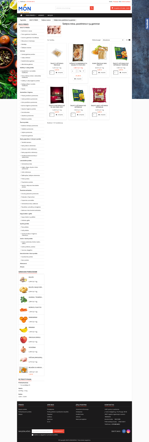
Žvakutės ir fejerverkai (27, 197)
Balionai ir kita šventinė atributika (31, 210)
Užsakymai (79, 412)
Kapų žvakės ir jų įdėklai (28, 217)
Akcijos (50, 15)
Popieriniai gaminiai (27, 135)
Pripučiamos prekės (27, 182)
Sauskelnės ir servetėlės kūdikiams (28, 71)
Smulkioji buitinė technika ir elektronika (29, 156)
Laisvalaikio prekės (26, 160)
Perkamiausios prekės (25, 412)
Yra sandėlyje (25, 385)
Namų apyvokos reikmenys (29, 152)
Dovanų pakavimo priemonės (30, 193)
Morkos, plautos (35, 307)
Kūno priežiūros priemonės (29, 102)
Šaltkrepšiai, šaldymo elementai (30, 175)
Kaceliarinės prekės (27, 257)
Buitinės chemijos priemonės (29, 125)
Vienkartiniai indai (26, 164)
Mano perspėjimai (81, 419)
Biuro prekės (25, 260)
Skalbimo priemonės (27, 129)
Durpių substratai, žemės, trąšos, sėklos (30, 242)
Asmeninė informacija (82, 409)
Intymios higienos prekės (28, 109)
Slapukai (49, 414)
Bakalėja (23, 44)
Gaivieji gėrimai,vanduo (28, 54)
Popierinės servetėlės (27, 200)
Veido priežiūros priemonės (29, 99)
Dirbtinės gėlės (25, 220)
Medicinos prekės (26, 119)
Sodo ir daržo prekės (26, 238)
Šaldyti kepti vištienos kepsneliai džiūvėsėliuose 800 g (99, 107)
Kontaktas (109, 405)
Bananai (32, 327)
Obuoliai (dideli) (34, 337)
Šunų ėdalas (25, 227)
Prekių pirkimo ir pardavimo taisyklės (58, 412)
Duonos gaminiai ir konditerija (30, 37)
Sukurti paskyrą (126, 1)
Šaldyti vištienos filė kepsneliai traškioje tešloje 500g (121, 64)
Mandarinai (33, 317)
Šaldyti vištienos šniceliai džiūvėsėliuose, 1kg (57, 64)
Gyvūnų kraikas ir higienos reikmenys (29, 234)
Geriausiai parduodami (27, 272)
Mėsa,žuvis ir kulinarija (28, 41)
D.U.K (48, 422)
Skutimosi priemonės (27, 115)
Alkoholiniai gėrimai (27, 64)
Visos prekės (30, 15)
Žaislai (23, 89)
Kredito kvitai (80, 414)
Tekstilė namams (26, 142)
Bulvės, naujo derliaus (36, 287)
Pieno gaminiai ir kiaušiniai (29, 34)
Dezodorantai (25, 112)
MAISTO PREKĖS (25, 27)
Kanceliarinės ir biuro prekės (28, 253)
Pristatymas (50, 409)
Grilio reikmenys (26, 172)
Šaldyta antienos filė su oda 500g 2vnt (57, 106)
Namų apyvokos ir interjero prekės (30, 139)
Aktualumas (113, 40)
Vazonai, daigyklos (26, 250)
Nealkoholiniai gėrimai (27, 61)
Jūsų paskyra (81, 405)
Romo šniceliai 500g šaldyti (99, 64)
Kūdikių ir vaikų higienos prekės (30, 81)
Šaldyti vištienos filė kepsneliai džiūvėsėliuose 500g (78, 107)
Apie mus (50, 419)
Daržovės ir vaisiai (26, 31)
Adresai (78, 417)
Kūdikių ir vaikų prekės (27, 67)
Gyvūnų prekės (24, 224)
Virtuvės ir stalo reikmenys (29, 149)
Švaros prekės (24, 122)
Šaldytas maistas (26, 47)
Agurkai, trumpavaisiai (36, 297)
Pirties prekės (25, 179)
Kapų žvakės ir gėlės (26, 214)
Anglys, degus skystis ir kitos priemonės (29, 168)
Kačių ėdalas (25, 230)
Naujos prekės (22, 409)
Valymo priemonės (26, 132)
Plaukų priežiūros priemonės (29, 95)
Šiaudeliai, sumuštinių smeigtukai (31, 207)
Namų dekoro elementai (28, 146)
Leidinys (41, 15)
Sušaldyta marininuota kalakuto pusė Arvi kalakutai (78, 64)
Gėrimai (22, 51)
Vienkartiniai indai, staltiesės (29, 203)
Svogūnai (32, 347)
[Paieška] (74, 8)
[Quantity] (52, 72)
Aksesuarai (23, 263)
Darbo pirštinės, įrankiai (28, 247)
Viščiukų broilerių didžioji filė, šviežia (36, 357)
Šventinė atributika (26, 190)
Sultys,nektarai (25, 57)
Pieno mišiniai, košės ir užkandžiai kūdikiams (31, 76)
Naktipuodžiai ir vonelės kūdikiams (28, 84)
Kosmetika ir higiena (26, 92)
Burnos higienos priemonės (29, 105)
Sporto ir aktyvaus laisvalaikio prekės (30, 186)
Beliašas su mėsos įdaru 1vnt (36, 367)
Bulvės (31, 277)
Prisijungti (115, 1)
